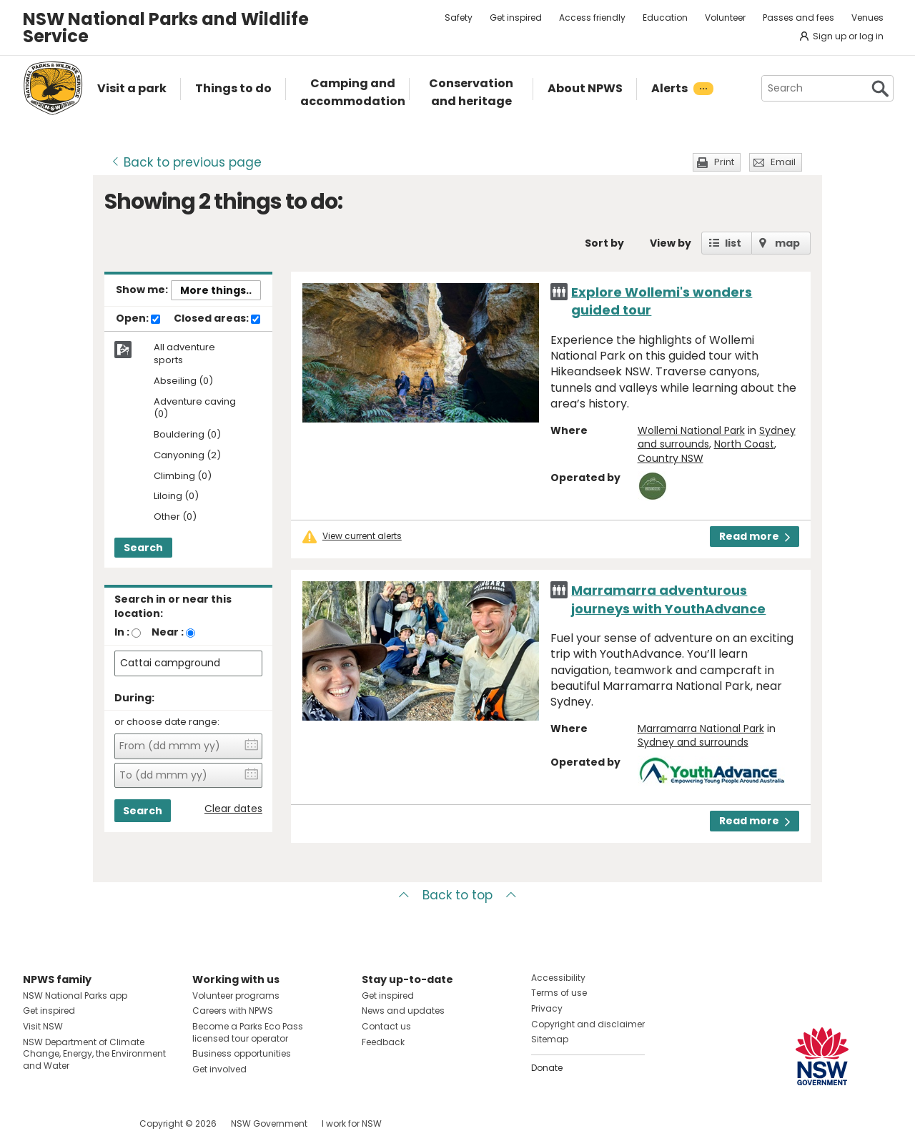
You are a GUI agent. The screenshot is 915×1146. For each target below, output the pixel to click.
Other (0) (175, 517)
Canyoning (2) (187, 456)
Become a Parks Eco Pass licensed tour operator (247, 1032)
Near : (168, 632)
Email (783, 162)
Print (724, 162)
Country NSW (670, 458)
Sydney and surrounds (693, 742)
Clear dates (233, 809)
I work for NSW (352, 1123)
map (787, 243)
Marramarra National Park (701, 728)
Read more (754, 536)
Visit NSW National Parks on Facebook (36, 1123)
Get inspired (516, 17)
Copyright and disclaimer (588, 1024)
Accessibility (558, 978)
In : (121, 632)
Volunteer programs (236, 995)
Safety (459, 17)
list (733, 243)
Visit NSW (43, 1026)
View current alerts (362, 536)
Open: (138, 318)
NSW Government (269, 1123)
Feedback (383, 1042)
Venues (867, 17)
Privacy (547, 1008)
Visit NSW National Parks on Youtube (97, 1123)
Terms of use (559, 993)
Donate (547, 1068)
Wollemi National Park (691, 430)
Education (665, 17)
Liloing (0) (176, 496)
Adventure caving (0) (195, 408)
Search (143, 547)
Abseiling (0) (183, 381)
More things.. (216, 290)
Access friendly (592, 17)
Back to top (457, 895)
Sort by (604, 243)
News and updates (403, 1010)
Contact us (386, 1026)
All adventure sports (184, 354)
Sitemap (549, 1039)
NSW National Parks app (75, 995)
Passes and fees (798, 17)
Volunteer (725, 17)
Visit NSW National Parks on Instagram (67, 1123)
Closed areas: (217, 318)
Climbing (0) (183, 476)
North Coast (744, 444)
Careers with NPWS (232, 1010)
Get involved (219, 1069)
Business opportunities (241, 1053)
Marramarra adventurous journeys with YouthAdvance (668, 599)
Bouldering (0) (187, 435)
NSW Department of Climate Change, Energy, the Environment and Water (94, 1054)
